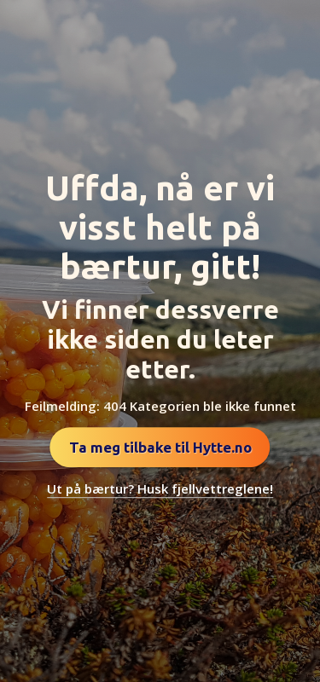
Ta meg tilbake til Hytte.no (160, 447)
